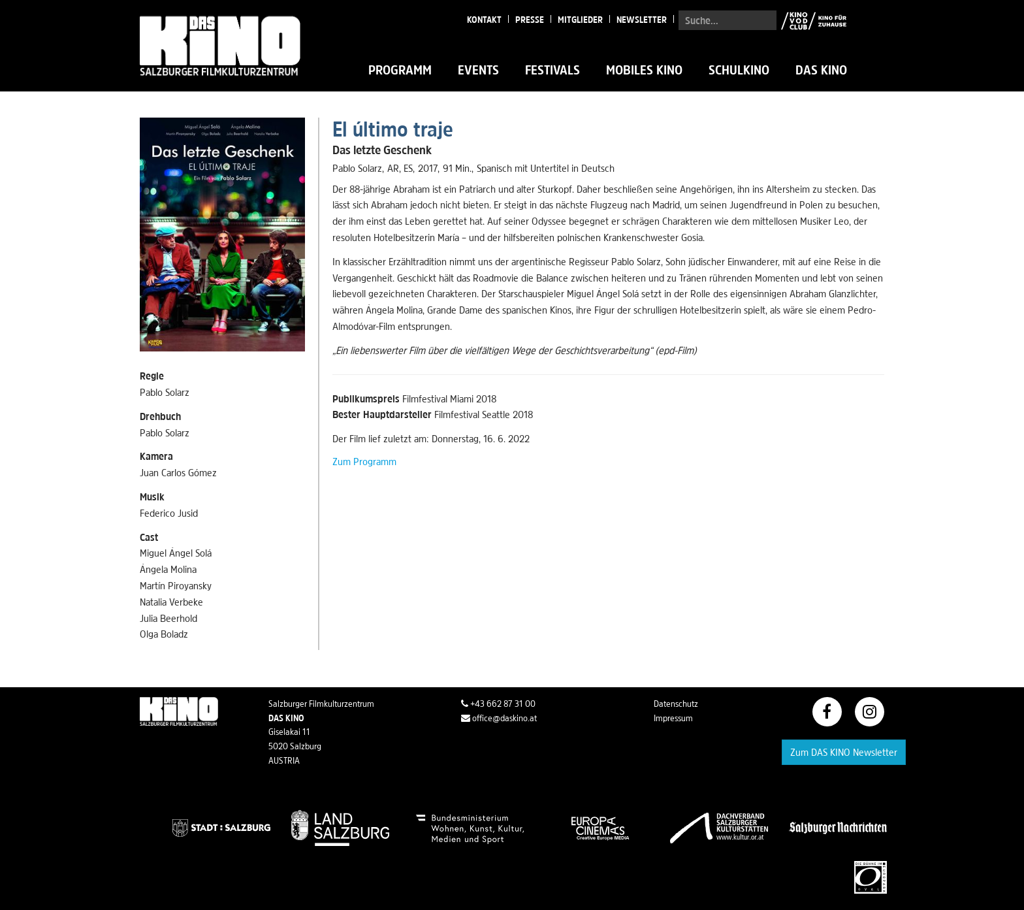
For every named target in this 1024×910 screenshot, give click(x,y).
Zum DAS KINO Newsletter (843, 751)
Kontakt (484, 19)
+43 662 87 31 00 (498, 703)
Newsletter (641, 19)
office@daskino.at (499, 718)
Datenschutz (676, 703)
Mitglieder (580, 19)
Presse (529, 19)
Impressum (673, 718)
